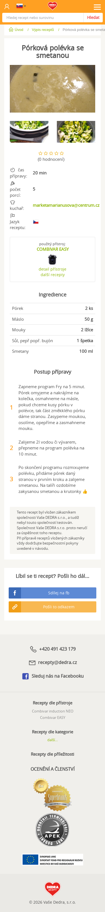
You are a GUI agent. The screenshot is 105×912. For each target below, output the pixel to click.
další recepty (53, 274)
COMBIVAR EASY (53, 249)
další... (52, 739)
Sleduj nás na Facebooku (52, 676)
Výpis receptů (43, 30)
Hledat (93, 17)
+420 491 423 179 (52, 649)
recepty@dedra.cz (52, 663)
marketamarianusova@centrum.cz (66, 205)
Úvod (16, 30)
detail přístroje (52, 269)
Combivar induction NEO (52, 711)
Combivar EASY (52, 717)
